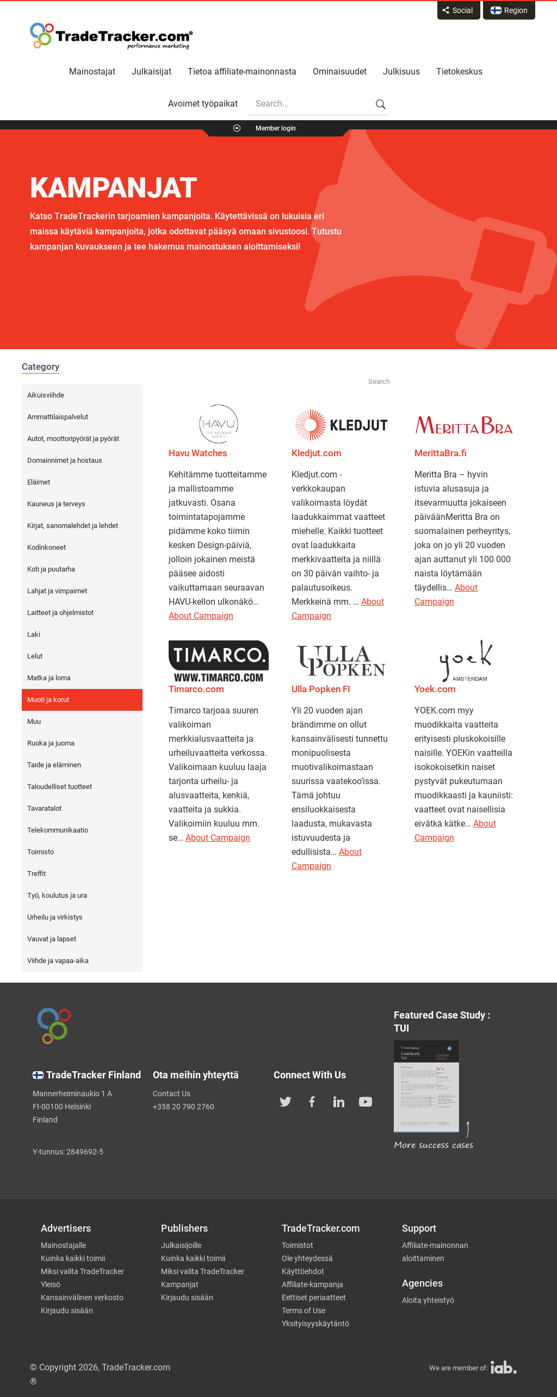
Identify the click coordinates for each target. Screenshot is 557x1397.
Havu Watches (198, 453)
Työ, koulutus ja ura (57, 895)
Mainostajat (92, 71)
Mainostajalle (63, 1245)
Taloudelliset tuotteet (59, 787)
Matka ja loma (49, 678)
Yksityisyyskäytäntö (315, 1323)
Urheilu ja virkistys (55, 917)
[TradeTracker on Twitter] (285, 1100)
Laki (33, 634)
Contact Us (171, 1093)
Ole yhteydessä (307, 1258)
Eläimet (38, 482)
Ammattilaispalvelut (57, 417)
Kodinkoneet (46, 547)
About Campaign (201, 616)
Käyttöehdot (303, 1271)
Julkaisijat (151, 71)
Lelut (34, 656)
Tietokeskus (459, 71)
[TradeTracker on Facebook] (312, 1100)
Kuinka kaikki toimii (73, 1258)
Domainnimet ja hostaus (64, 460)
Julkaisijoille (181, 1245)
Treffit (36, 874)
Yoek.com (435, 689)
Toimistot (297, 1245)
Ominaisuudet (340, 71)
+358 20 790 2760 (183, 1106)
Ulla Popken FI (321, 689)
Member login (276, 128)
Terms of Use (303, 1310)
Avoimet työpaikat (203, 103)
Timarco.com (196, 689)
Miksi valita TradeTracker (82, 1271)
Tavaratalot (44, 808)
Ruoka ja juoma (51, 743)
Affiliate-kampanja (312, 1284)
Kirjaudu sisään (67, 1310)
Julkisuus (401, 71)
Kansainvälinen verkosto (82, 1297)
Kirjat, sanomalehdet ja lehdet (72, 525)
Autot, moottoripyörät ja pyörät (73, 438)
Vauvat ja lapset (51, 939)
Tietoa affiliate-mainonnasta (242, 71)
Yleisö (50, 1284)
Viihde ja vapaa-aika (58, 961)
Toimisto (40, 852)
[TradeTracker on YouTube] (365, 1100)
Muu (34, 721)
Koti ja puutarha (51, 569)
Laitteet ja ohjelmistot (60, 613)
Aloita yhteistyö (428, 1300)
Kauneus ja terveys (56, 504)
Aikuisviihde (45, 395)
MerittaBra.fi (440, 453)
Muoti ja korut (48, 700)
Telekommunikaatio (57, 830)
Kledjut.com (317, 453)
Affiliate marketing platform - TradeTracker (111, 36)
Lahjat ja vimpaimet (57, 591)
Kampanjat (180, 1284)
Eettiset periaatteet (314, 1297)
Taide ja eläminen (54, 765)
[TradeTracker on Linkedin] (338, 1100)
